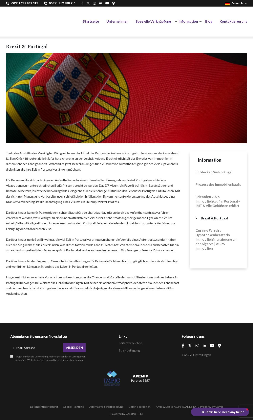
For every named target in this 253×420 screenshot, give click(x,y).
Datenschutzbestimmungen (68, 359)
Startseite (91, 21)
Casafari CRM (134, 413)
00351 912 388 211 (62, 3)
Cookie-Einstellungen (196, 355)
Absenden (74, 347)
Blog (208, 21)
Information (188, 21)
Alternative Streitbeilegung (106, 406)
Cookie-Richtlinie (73, 406)
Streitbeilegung (129, 350)
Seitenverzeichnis (130, 343)
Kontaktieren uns (233, 21)
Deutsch (236, 3)
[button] (220, 412)
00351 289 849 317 (24, 3)
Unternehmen (117, 21)
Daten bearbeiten (140, 406)
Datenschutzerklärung (44, 406)
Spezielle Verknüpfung (153, 21)
